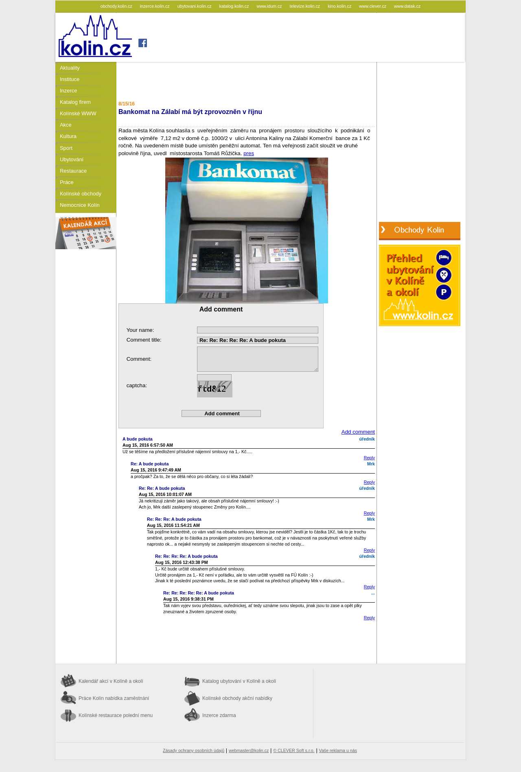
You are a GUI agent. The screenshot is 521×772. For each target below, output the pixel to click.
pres (248, 153)
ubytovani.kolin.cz (195, 6)
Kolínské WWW (78, 113)
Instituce (69, 79)
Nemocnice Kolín (80, 205)
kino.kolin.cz (340, 6)
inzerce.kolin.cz (155, 6)
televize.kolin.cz (306, 6)
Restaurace (73, 171)
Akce (66, 125)
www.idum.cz (269, 6)
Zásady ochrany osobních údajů (193, 750)
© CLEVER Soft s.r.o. (293, 750)
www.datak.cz (407, 6)
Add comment (358, 432)
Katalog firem (75, 102)
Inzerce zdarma (219, 715)
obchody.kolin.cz (117, 6)
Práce (67, 182)
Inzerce (68, 91)
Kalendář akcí (111, 681)
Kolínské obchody (80, 194)
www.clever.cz (373, 6)
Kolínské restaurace (116, 715)
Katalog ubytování (239, 681)
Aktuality (70, 68)
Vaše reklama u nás (338, 750)
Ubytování (71, 159)
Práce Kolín (114, 698)
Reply (369, 457)
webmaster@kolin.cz (249, 750)
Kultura (68, 136)
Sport (66, 148)
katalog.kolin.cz (234, 6)
